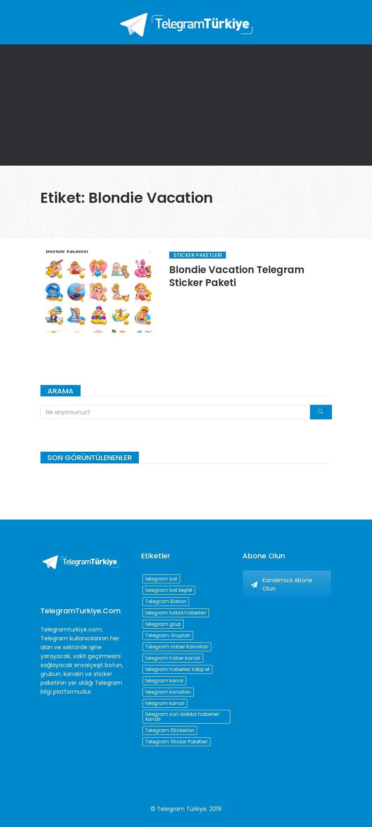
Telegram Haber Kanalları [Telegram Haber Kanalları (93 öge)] (176, 646)
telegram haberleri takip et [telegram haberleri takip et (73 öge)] (177, 669)
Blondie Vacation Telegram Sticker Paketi (236, 276)
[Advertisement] (186, 105)
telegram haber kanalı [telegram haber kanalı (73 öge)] (172, 657)
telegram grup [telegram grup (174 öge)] (163, 624)
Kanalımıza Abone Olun (281, 584)
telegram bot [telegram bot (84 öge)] (161, 578)
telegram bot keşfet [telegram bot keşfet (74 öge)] (168, 590)
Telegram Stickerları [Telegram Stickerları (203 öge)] (169, 730)
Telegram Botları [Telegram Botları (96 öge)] (165, 601)
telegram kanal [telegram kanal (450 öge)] (164, 680)
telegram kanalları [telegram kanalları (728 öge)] (168, 691)
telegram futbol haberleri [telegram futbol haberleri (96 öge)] (175, 612)
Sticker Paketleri (197, 255)
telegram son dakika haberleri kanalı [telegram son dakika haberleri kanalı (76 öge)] (182, 716)
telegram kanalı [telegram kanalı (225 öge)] (165, 703)
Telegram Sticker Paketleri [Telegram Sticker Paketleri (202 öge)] (176, 741)
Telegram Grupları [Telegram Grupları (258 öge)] (167, 635)
